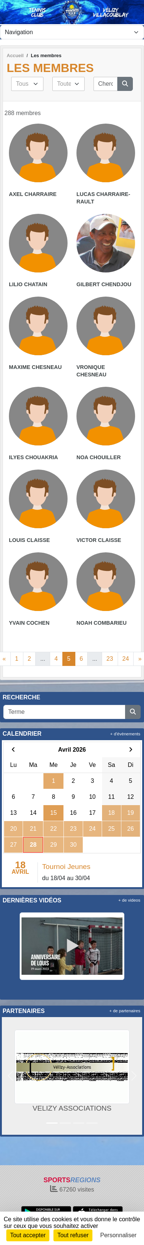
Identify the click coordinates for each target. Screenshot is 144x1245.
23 (110, 659)
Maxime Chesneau (35, 367)
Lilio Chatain (28, 284)
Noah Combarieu (101, 623)
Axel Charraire (32, 194)
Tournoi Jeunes (66, 866)
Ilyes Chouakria (33, 457)
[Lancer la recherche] (125, 84)
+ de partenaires (124, 1011)
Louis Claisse (29, 540)
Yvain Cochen (29, 623)
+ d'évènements (125, 734)
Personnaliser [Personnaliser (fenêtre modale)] (118, 1235)
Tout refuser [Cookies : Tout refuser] (72, 1235)
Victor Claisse (98, 540)
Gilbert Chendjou (103, 284)
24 (125, 659)
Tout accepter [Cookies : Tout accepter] (28, 1235)
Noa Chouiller (98, 457)
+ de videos (129, 900)
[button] (10, 1076)
